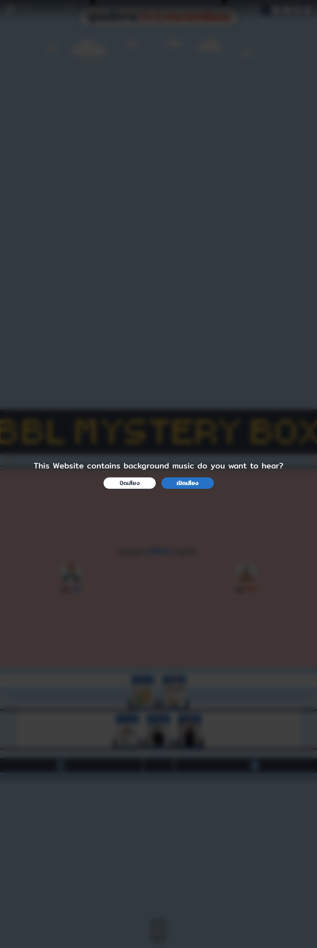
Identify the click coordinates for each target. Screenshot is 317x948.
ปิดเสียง (130, 482)
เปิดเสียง (188, 482)
